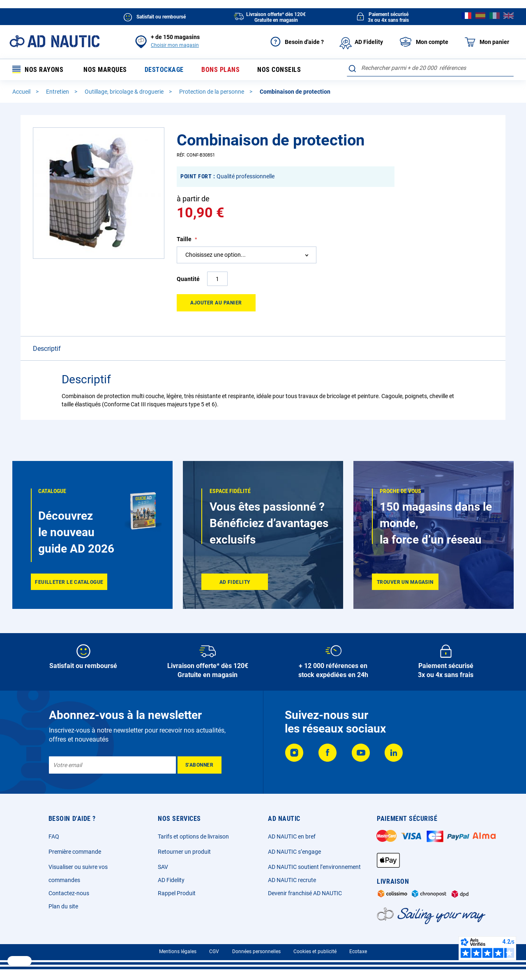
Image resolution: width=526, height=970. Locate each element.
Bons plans (220, 70)
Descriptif (47, 349)
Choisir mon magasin (175, 45)
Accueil (22, 91)
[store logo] (54, 41)
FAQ (53, 836)
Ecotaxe (358, 951)
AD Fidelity (171, 880)
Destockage (164, 70)
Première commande (74, 851)
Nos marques (105, 70)
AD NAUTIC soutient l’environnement (314, 867)
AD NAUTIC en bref (292, 836)
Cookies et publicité (315, 951)
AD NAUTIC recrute (292, 880)
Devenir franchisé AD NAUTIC (305, 893)
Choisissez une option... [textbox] (215, 254)
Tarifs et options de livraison (193, 836)
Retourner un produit (184, 851)
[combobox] (430, 67)
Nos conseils (279, 70)
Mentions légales (177, 951)
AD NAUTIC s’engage (294, 851)
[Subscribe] (199, 765)
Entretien (58, 91)
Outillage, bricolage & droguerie (125, 91)
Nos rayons (37, 70)
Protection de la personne (212, 91)
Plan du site (63, 906)
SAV (163, 867)
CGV (214, 951)
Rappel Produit (177, 893)
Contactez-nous (68, 893)
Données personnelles (256, 951)
